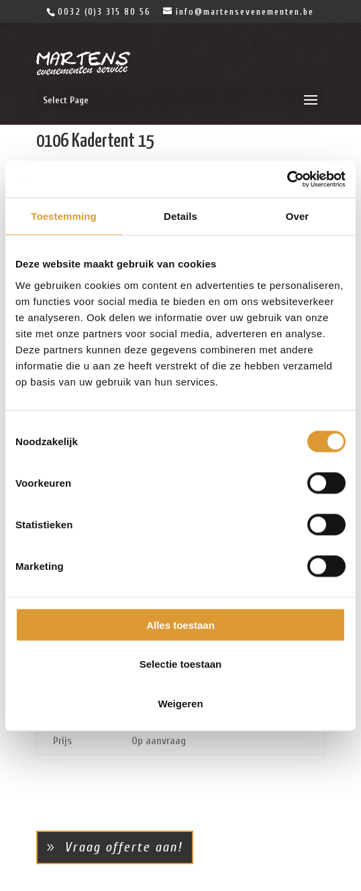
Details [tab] (180, 216)
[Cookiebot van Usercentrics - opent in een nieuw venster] (287, 179)
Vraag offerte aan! (123, 847)
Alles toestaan (180, 624)
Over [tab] (297, 216)
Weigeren (180, 703)
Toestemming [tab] (64, 216)
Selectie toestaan (181, 664)
